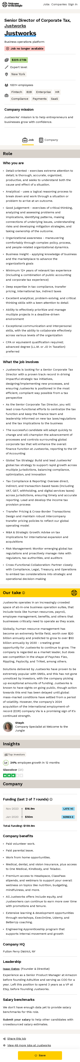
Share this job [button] (14, 1038)
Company (48, 140)
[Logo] (12, 4)
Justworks (15, 25)
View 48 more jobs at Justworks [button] (27, 1045)
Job (28, 140)
